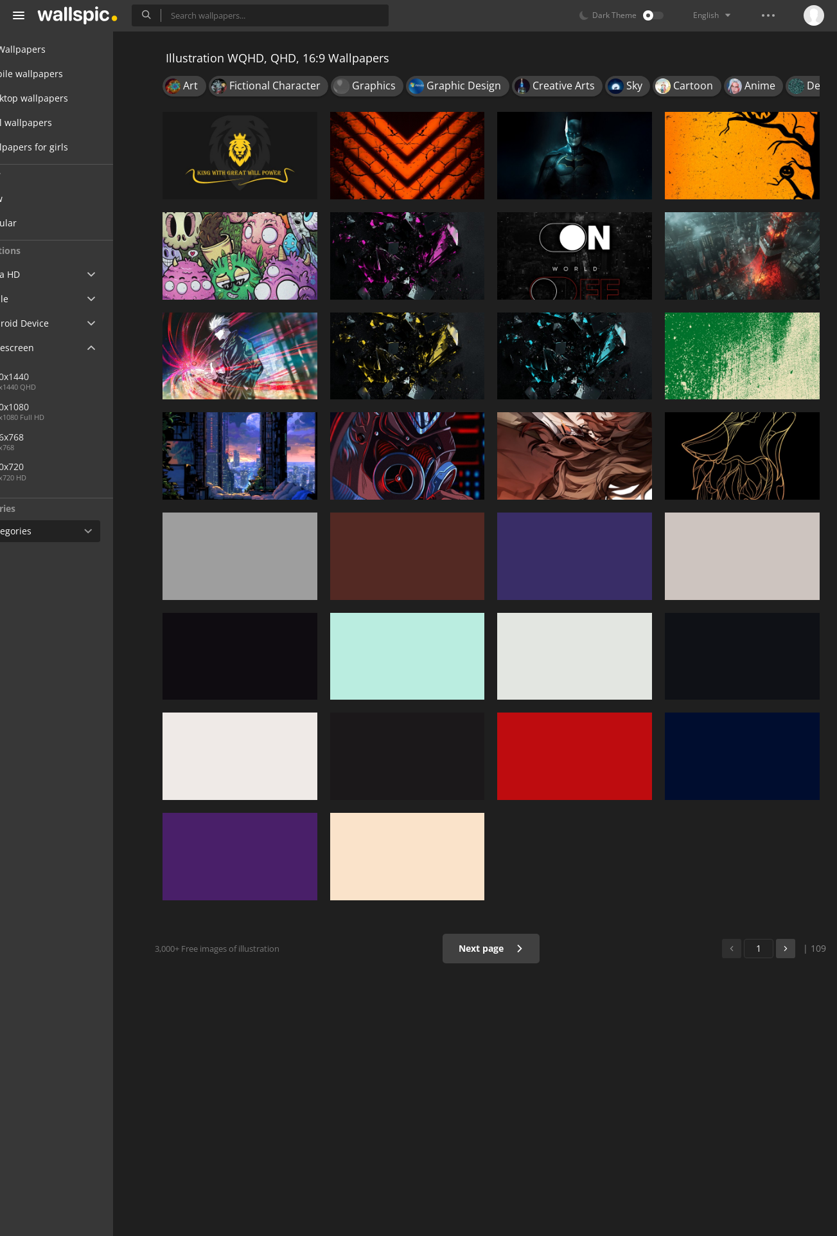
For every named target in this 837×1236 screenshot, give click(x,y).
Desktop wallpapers (64, 98)
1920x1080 (53, 407)
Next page (498, 948)
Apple (34, 299)
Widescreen (47, 347)
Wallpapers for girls (64, 147)
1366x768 (51, 437)
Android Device (54, 323)
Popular (47, 223)
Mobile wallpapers (61, 74)
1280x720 (51, 466)
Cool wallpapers (56, 122)
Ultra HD (40, 274)
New (40, 198)
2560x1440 (96, 376)
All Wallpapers (53, 49)
